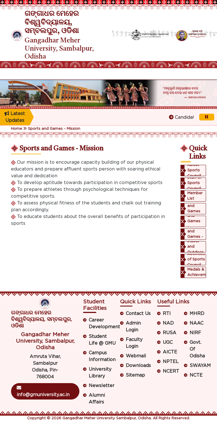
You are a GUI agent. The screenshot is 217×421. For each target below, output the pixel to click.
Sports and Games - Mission (54, 129)
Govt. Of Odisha (197, 349)
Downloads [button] (138, 365)
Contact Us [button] (138, 313)
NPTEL (171, 361)
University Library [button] (100, 372)
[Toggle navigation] (15, 73)
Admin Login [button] (133, 326)
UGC (168, 342)
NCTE (196, 375)
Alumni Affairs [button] (97, 398)
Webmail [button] (136, 356)
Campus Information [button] (102, 356)
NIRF (195, 333)
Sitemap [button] (135, 375)
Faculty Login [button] (134, 343)
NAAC (196, 323)
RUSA (169, 333)
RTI (167, 313)
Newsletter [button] (101, 385)
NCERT (171, 371)
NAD (168, 323)
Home (16, 129)
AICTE (170, 352)
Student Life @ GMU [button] (102, 340)
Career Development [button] (102, 323)
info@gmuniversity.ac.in (43, 391)
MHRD (197, 313)
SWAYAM (198, 365)
